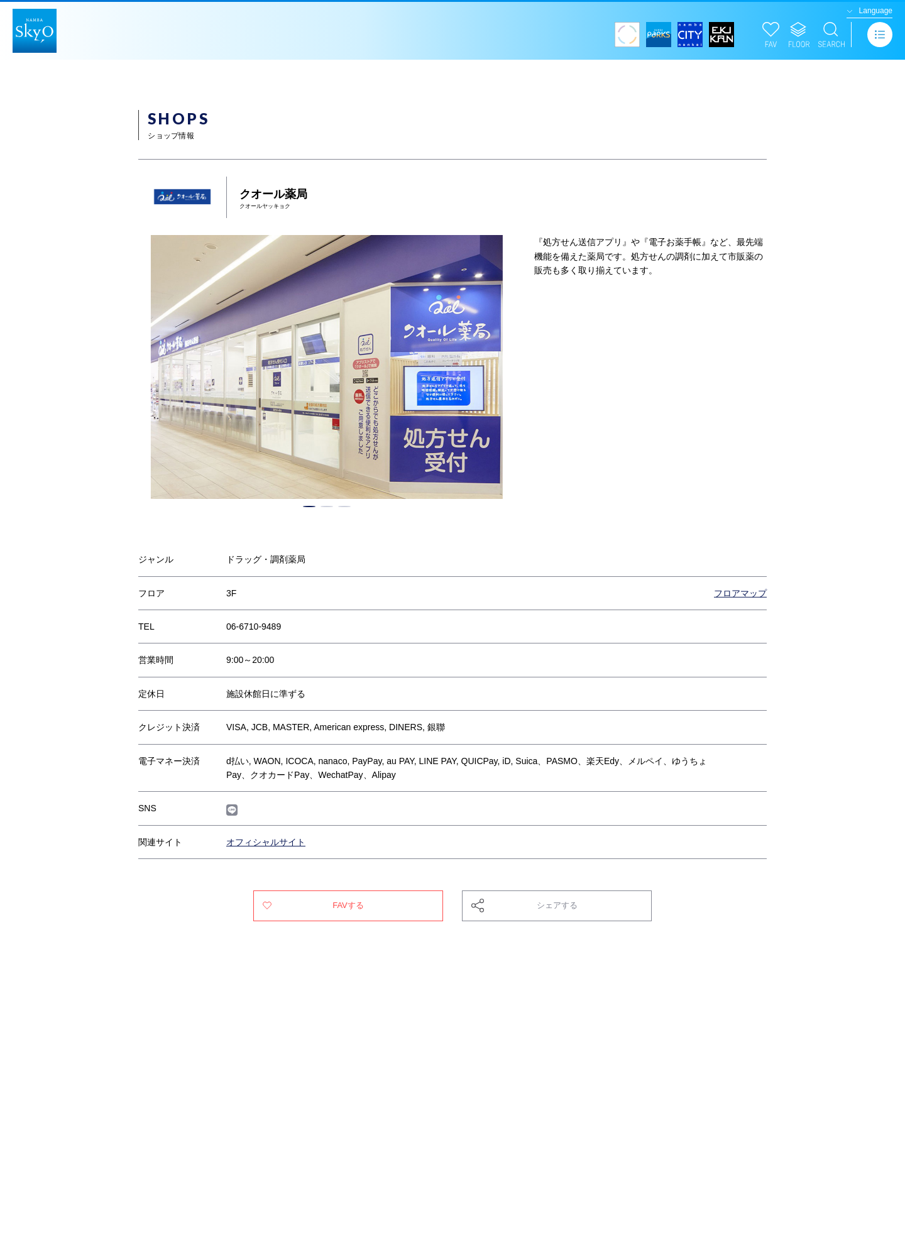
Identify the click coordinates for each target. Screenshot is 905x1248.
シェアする (557, 905)
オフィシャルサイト (265, 842)
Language (875, 10)
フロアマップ (740, 593)
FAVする (348, 905)
